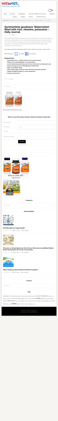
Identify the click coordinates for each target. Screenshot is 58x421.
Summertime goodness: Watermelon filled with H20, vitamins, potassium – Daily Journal (27, 49)
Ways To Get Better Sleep (14, 67)
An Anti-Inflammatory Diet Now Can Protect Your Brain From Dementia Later (29, 64)
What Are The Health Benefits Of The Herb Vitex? (21, 62)
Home (4, 20)
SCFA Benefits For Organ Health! (14, 270)
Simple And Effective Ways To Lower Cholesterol (21, 71)
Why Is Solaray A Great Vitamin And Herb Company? (20, 395)
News (7, 20)
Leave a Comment (25, 272)
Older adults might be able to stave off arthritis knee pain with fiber (26, 69)
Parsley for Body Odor (13, 73)
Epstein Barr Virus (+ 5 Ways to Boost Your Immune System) (24, 60)
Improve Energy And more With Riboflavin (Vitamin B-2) (23, 66)
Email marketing (20, 144)
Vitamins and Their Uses (29, 4)
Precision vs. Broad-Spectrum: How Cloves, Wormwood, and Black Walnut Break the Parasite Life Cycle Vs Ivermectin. (28, 332)
